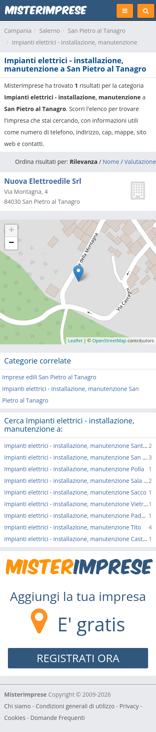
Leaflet (75, 340)
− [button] (11, 243)
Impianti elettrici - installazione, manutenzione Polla (74, 469)
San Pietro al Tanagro (97, 31)
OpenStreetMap (109, 340)
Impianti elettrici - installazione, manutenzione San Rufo (79, 457)
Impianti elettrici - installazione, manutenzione (74, 42)
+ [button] (11, 231)
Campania (18, 31)
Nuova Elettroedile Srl (43, 181)
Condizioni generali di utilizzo (75, 706)
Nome (111, 162)
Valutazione (140, 162)
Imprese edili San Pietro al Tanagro (49, 377)
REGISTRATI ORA (78, 657)
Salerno (50, 31)
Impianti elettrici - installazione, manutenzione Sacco (75, 492)
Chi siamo (17, 706)
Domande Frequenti (57, 718)
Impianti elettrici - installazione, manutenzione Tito (72, 527)
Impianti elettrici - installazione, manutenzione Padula (76, 515)
